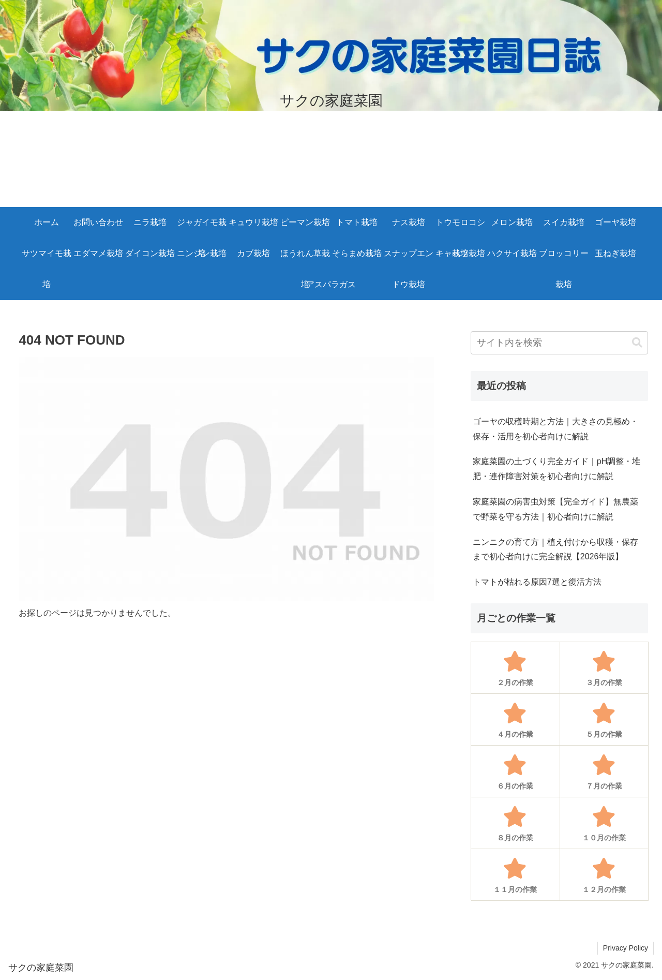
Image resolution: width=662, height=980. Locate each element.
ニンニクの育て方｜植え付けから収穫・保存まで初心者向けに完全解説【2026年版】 (555, 549)
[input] (560, 342)
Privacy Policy (625, 948)
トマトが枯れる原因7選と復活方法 (537, 581)
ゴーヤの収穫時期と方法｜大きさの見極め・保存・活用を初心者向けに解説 (555, 429)
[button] (637, 343)
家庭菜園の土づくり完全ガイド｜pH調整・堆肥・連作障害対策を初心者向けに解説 (556, 469)
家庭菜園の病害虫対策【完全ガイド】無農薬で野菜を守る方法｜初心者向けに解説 (555, 509)
